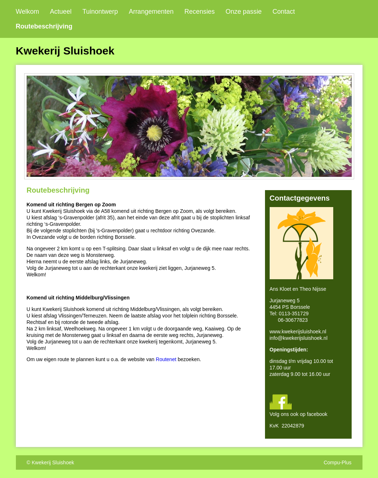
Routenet (166, 359)
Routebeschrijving (44, 26)
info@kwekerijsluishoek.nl (299, 338)
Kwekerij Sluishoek (53, 462)
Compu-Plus (337, 462)
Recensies (199, 11)
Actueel (60, 11)
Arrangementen (151, 11)
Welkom (27, 11)
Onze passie (244, 11)
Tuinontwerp (100, 11)
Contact (284, 11)
